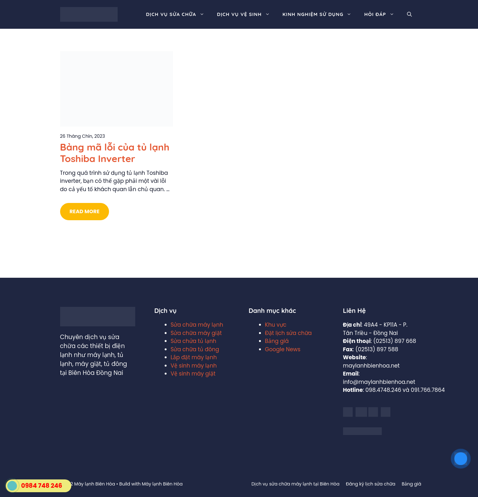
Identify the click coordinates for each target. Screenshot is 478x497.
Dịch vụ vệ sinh (246, 14)
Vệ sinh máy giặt (193, 373)
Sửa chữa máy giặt (196, 333)
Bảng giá (277, 341)
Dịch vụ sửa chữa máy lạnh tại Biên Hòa (295, 484)
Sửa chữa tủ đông (195, 349)
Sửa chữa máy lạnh (197, 325)
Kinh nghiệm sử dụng (320, 14)
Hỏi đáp (382, 14)
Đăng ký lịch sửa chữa (371, 484)
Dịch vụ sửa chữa (178, 14)
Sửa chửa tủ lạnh (193, 341)
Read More (85, 211)
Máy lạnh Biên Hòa (162, 484)
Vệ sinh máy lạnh (194, 365)
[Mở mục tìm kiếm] (409, 14)
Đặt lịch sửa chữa (288, 333)
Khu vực (275, 325)
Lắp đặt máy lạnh (194, 357)
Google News (283, 349)
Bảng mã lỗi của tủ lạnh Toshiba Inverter (114, 153)
